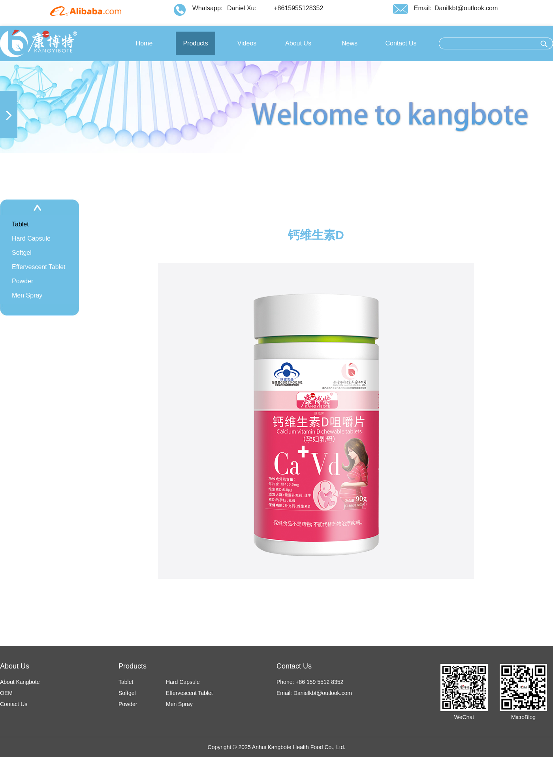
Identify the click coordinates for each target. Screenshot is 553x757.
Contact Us (13, 704)
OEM (6, 693)
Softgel (22, 252)
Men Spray (27, 295)
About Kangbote (20, 682)
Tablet (20, 224)
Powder (22, 281)
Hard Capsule (31, 238)
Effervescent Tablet (39, 267)
